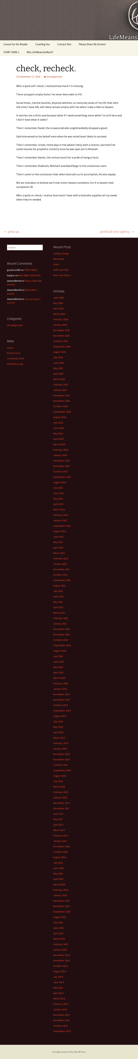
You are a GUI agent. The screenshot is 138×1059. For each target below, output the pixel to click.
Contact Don (64, 44)
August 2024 (59, 417)
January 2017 (60, 841)
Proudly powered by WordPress (69, 1051)
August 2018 (59, 775)
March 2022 (59, 553)
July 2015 (58, 922)
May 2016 (58, 873)
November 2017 (61, 808)
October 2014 (60, 966)
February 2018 (60, 792)
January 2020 (60, 688)
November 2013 (61, 1020)
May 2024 (58, 433)
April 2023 (58, 504)
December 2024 (61, 395)
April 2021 (58, 607)
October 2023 (60, 471)
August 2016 (59, 857)
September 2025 (62, 346)
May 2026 (58, 303)
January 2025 (60, 390)
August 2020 (59, 650)
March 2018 (59, 786)
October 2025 (60, 341)
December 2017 (61, 803)
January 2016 (60, 895)
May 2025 (58, 368)
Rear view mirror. (62, 275)
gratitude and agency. (117, 231)
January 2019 (60, 748)
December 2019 (61, 694)
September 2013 (62, 1031)
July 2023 (58, 487)
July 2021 (58, 591)
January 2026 (60, 324)
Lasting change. (61, 253)
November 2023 (61, 466)
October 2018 (60, 764)
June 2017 (58, 813)
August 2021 (59, 585)
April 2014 (58, 993)
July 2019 (58, 721)
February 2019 (60, 743)
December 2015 (61, 900)
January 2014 (60, 1009)
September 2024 (62, 411)
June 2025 (58, 362)
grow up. (11, 231)
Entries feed (13, 353)
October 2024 (60, 406)
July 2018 (58, 781)
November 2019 (61, 699)
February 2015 (60, 944)
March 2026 (59, 313)
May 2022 (58, 542)
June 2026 (58, 297)
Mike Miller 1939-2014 (29, 275)
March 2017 (59, 830)
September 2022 (62, 525)
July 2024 (58, 422)
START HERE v (11, 52)
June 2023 (58, 493)
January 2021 (60, 623)
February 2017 (60, 835)
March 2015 (59, 938)
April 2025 (58, 373)
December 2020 (61, 629)
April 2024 (58, 438)
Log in (10, 347)
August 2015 (59, 917)
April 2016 (58, 879)
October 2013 (60, 1025)
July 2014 (58, 976)
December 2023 (61, 460)
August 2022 (59, 531)
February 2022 (60, 558)
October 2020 (60, 639)
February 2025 (60, 384)
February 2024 (60, 449)
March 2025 (59, 379)
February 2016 (60, 889)
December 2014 (61, 955)
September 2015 (62, 911)
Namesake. (59, 258)
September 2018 (62, 770)
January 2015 (60, 949)
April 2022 (58, 547)
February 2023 (60, 515)
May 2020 (58, 667)
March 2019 (59, 737)
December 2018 (61, 754)
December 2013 (61, 1014)
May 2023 (58, 498)
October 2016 (60, 851)
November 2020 (61, 634)
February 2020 (60, 683)
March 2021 (59, 612)
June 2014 (58, 982)
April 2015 (58, 933)
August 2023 (59, 482)
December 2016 (61, 846)
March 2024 (59, 444)
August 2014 (59, 971)
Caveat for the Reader (15, 44)
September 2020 (62, 645)
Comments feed (15, 358)
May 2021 (58, 601)
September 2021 (62, 580)
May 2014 (58, 987)
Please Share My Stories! (92, 44)
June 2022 (58, 536)
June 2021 (58, 596)
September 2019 (62, 710)
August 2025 (59, 352)
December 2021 (61, 569)
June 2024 (58, 428)
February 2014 (60, 1004)
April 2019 (58, 732)
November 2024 (61, 400)
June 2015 (58, 927)
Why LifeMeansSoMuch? (40, 52)
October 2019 (60, 705)
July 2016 (58, 862)
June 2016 (58, 868)
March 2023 (59, 509)
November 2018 (61, 759)
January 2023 (60, 520)
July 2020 (58, 656)
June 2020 (58, 661)
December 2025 (61, 330)
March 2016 (59, 884)
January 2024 (60, 455)
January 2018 (60, 797)
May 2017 (58, 819)
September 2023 (62, 476)
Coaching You (42, 44)
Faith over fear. (61, 269)
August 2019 (59, 716)
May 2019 (58, 726)
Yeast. (56, 264)
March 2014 (59, 998)
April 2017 (58, 824)
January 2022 (60, 563)
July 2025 (58, 357)
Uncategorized (54, 76)
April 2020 (58, 672)
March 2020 (59, 678)
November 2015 (61, 906)
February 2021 (60, 618)
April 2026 (58, 308)
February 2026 (60, 319)
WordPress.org (15, 363)
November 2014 (61, 960)
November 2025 (61, 335)
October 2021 (60, 574)
